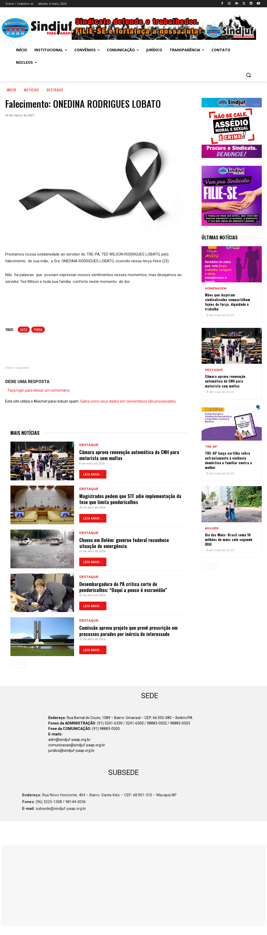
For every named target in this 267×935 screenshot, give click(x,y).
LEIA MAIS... (92, 474)
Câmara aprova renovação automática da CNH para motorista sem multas (129, 455)
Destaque (55, 89)
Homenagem (216, 288)
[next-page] (22, 664)
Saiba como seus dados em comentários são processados (128, 401)
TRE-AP (211, 446)
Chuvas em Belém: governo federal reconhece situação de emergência (124, 543)
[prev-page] (13, 664)
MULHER (212, 528)
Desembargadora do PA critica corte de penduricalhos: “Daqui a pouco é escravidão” (123, 587)
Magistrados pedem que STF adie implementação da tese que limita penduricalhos (130, 499)
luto (23, 329)
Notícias (31, 89)
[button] (248, 75)
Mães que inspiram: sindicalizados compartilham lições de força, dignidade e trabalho (227, 302)
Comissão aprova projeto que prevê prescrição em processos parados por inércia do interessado (128, 630)
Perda (38, 329)
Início (11, 89)
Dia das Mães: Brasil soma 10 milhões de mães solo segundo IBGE (228, 539)
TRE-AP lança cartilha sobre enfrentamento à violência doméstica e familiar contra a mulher (228, 460)
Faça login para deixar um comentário (39, 390)
